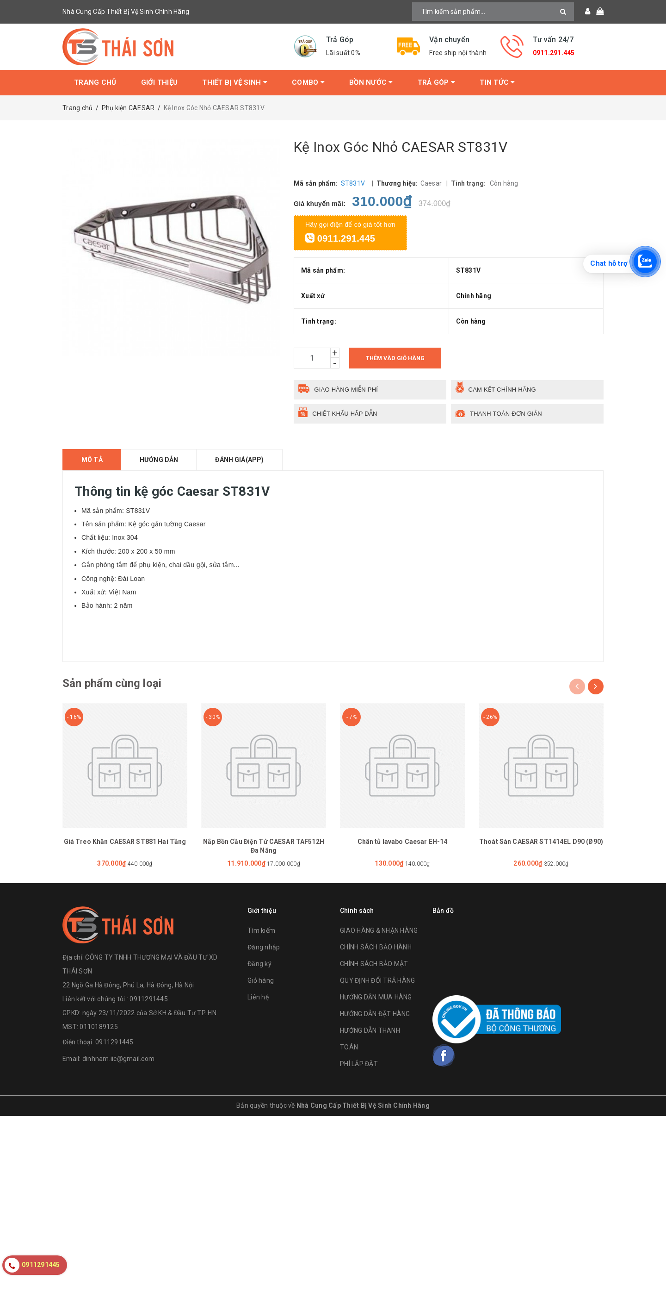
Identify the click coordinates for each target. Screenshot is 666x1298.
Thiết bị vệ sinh (234, 82)
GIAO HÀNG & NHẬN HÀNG (379, 930)
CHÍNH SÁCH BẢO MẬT (374, 963)
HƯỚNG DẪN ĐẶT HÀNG (375, 1013)
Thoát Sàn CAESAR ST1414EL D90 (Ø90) (541, 841)
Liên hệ (258, 997)
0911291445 (114, 1042)
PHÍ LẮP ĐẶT (359, 1063)
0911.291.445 (554, 52)
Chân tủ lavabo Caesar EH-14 (403, 841)
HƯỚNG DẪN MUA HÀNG (376, 997)
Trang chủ (95, 82)
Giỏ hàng (260, 980)
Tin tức (497, 82)
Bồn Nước (371, 82)
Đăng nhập (263, 947)
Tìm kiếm (261, 930)
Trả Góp (436, 82)
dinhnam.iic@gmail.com (118, 1058)
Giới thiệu (159, 82)
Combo (308, 82)
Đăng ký (259, 963)
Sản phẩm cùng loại (111, 683)
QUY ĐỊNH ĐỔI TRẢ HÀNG (377, 980)
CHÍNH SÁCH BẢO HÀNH (376, 947)
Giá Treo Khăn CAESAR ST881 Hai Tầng (125, 841)
